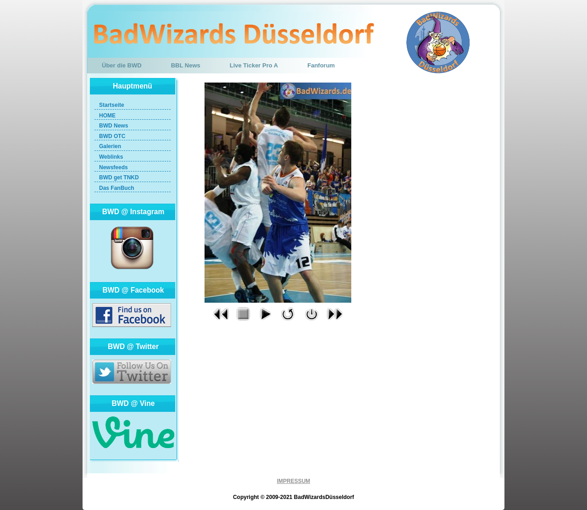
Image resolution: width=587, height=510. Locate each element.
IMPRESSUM (293, 481)
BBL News (185, 65)
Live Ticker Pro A (254, 65)
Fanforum (321, 65)
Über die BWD (122, 65)
